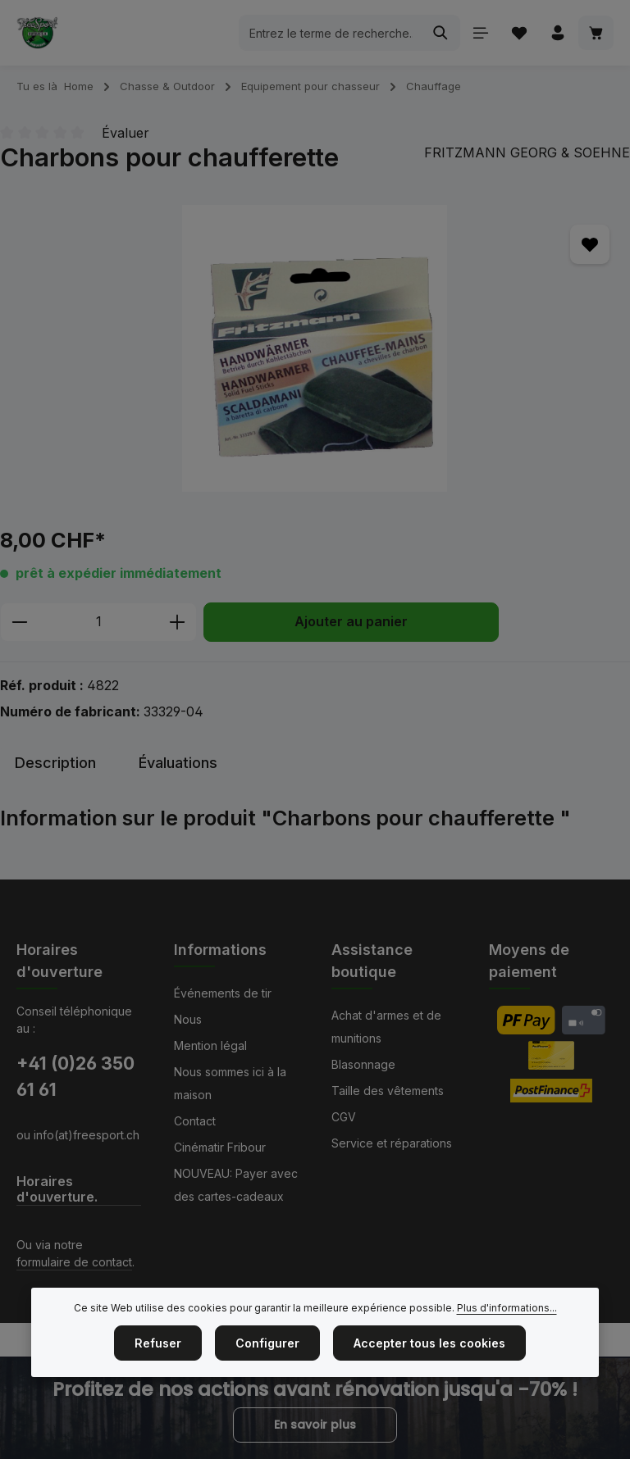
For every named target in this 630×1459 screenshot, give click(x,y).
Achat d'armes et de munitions (386, 1026)
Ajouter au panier (351, 622)
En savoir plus (315, 1424)
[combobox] (330, 33)
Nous (188, 1019)
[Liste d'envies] (518, 33)
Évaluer (125, 133)
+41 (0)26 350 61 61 (75, 1076)
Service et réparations (391, 1143)
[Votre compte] (557, 33)
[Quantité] (98, 622)
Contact (195, 1121)
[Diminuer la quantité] (19, 622)
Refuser (158, 1343)
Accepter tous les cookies (429, 1343)
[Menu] (480, 33)
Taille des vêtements (387, 1091)
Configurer (267, 1343)
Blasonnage (363, 1064)
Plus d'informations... (507, 1308)
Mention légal (210, 1045)
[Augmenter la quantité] (177, 622)
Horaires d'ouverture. (57, 1189)
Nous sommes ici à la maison (230, 1083)
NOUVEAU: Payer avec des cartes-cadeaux (236, 1184)
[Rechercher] (440, 33)
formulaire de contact (74, 1262)
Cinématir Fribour (220, 1147)
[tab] (55, 762)
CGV (343, 1117)
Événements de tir (223, 993)
